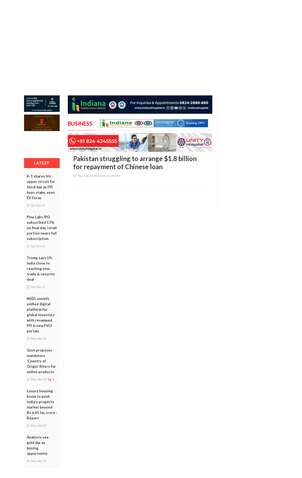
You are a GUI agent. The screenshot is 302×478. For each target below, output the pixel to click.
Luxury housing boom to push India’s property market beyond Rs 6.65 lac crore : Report (42, 404)
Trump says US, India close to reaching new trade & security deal (41, 269)
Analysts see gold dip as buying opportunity (38, 445)
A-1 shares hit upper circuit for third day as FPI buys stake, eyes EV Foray (41, 187)
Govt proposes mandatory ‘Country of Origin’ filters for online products (41, 361)
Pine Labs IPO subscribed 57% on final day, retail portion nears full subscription (42, 228)
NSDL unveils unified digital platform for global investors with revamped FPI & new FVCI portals (41, 314)
